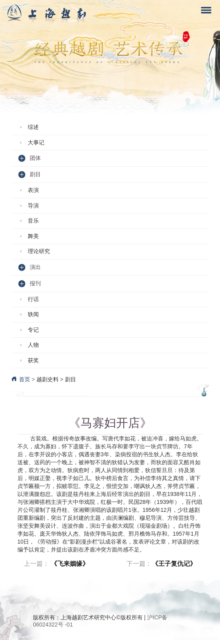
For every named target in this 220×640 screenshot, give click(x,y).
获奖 (33, 360)
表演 (33, 190)
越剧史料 (47, 379)
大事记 (36, 142)
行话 (33, 299)
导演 (33, 205)
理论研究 (39, 251)
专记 (33, 330)
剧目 (70, 379)
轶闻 (33, 314)
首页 (20, 379)
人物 (33, 345)
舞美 (33, 236)
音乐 (33, 220)
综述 (33, 127)
